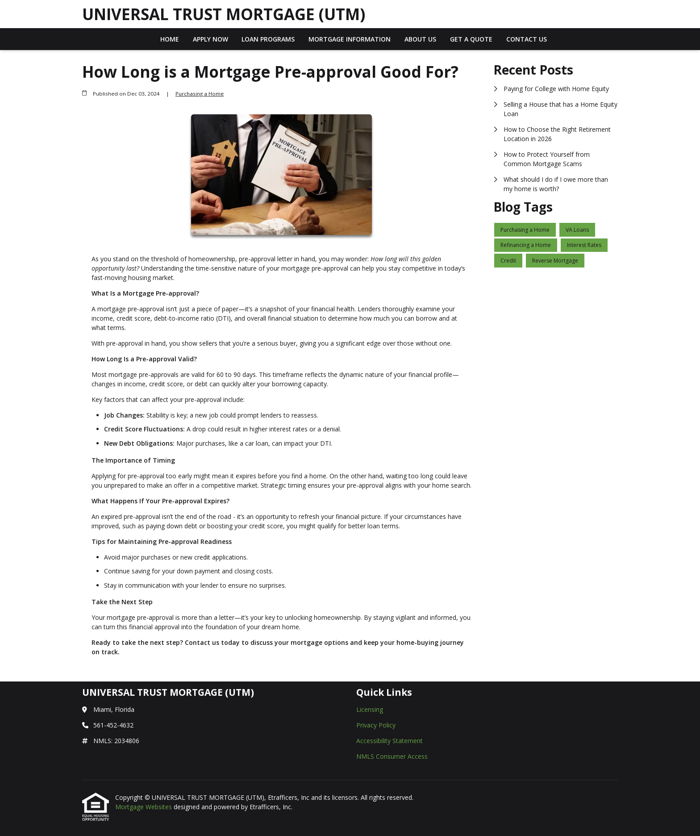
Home (169, 39)
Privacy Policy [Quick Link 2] (376, 725)
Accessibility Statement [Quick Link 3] (389, 740)
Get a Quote (471, 39)
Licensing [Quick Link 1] (369, 709)
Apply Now (210, 39)
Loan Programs (268, 39)
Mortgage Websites (144, 807)
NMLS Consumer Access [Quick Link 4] (392, 756)
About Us (420, 39)
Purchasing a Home (199, 93)
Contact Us (526, 39)
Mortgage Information (349, 39)
